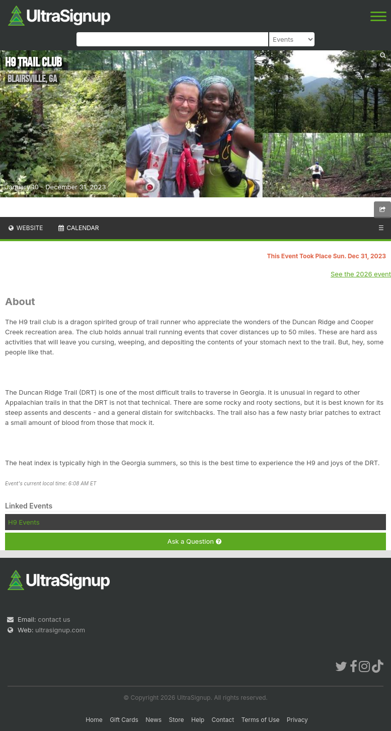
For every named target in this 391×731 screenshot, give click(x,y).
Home (94, 719)
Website (25, 228)
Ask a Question (194, 541)
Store (176, 719)
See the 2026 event (361, 274)
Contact (223, 719)
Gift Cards (124, 719)
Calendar (78, 228)
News (153, 719)
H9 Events (24, 522)
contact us (54, 619)
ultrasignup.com (60, 630)
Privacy (297, 719)
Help (197, 719)
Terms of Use (260, 719)
